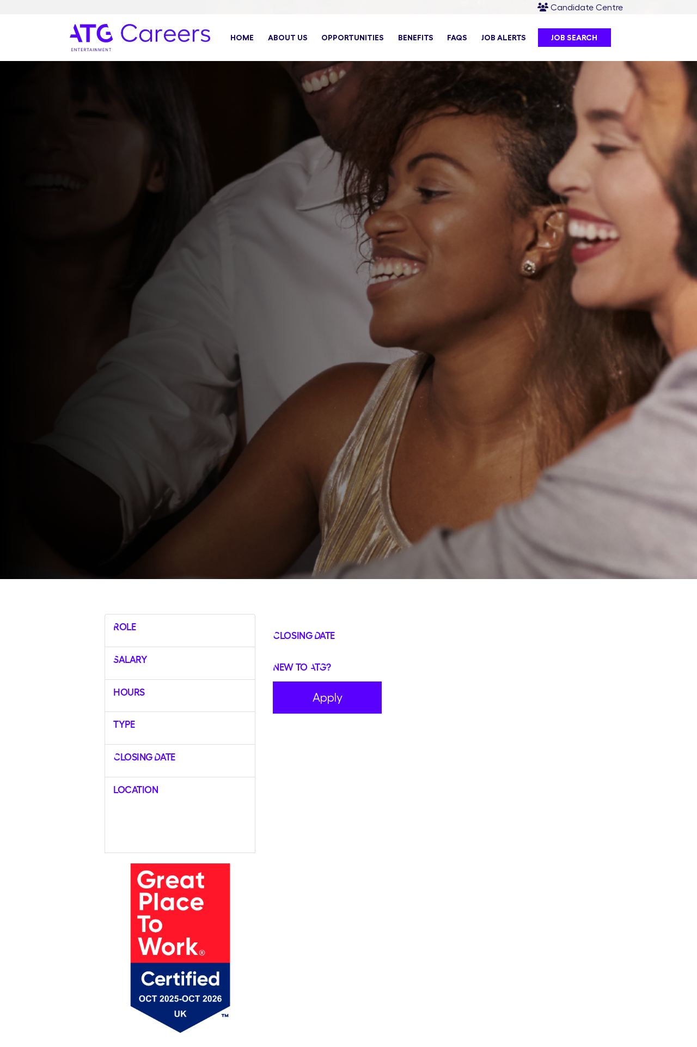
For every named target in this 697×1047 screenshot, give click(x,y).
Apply (328, 697)
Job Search (574, 37)
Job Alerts (503, 37)
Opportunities (352, 37)
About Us (288, 37)
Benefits (415, 37)
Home (242, 37)
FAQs (457, 37)
